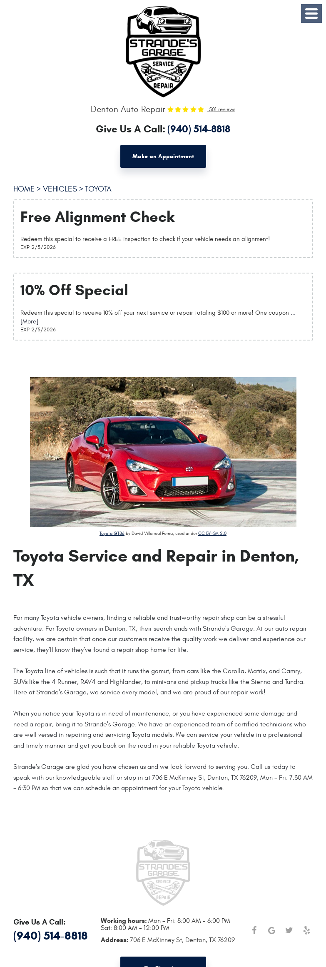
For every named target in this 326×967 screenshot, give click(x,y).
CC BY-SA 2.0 (212, 533)
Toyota (98, 189)
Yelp (307, 930)
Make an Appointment (163, 156)
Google (272, 930)
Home (24, 189)
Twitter (289, 930)
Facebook (254, 930)
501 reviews (221, 109)
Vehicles (60, 189)
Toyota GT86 (112, 533)
